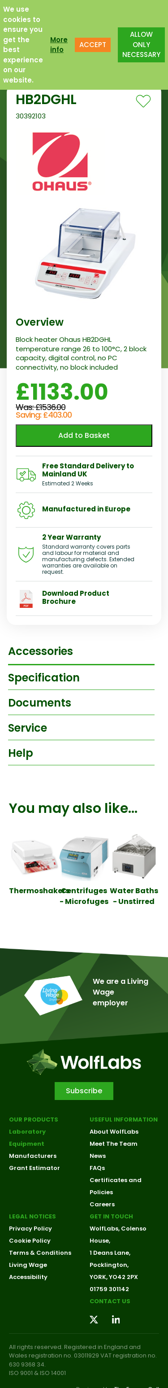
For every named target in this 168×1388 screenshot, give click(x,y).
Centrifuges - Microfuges (84, 896)
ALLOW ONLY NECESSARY (141, 44)
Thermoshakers (39, 891)
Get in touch (111, 1216)
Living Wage (28, 1265)
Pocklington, (109, 1265)
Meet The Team (114, 1143)
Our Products (33, 1119)
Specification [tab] (44, 677)
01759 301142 (109, 1289)
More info (59, 45)
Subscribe (84, 1091)
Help (20, 753)
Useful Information (124, 1119)
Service (27, 727)
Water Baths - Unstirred (134, 896)
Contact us (110, 1301)
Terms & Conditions (40, 1252)
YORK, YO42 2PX (114, 1277)
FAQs (97, 1168)
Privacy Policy (30, 1228)
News (98, 1156)
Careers (102, 1204)
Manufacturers (32, 1156)
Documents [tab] (39, 702)
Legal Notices (32, 1216)
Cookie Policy (30, 1240)
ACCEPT (92, 44)
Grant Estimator (34, 1168)
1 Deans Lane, (110, 1252)
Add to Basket (84, 435)
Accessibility (28, 1277)
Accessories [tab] (40, 651)
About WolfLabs (114, 1131)
